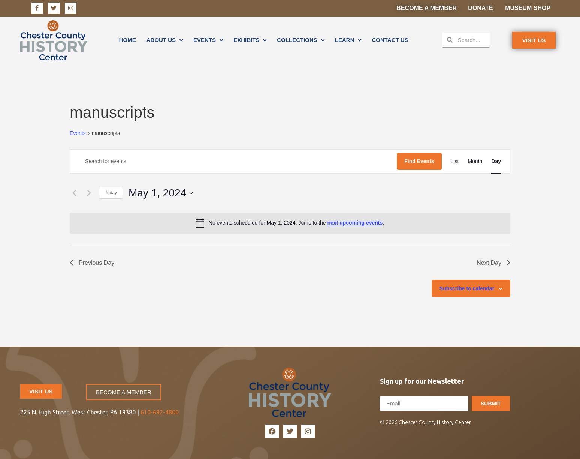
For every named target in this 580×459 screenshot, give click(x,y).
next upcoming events (355, 223)
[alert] (290, 223)
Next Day (493, 263)
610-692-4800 (160, 412)
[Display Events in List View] (455, 161)
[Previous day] (74, 193)
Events (208, 40)
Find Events (419, 161)
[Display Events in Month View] (475, 161)
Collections (300, 40)
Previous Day (92, 263)
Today (111, 192)
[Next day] (88, 193)
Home (127, 40)
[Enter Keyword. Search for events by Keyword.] (233, 161)
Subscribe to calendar (466, 288)
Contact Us (390, 40)
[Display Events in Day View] (496, 161)
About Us (164, 40)
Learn (348, 40)
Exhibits (249, 40)
